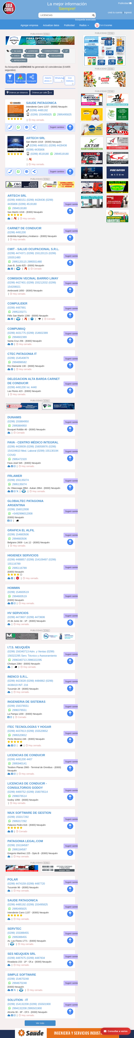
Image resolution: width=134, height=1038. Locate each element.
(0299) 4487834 (35, 958)
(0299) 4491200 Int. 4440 (22, 387)
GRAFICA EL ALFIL (20, 530)
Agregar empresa (29, 25)
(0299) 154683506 (18, 534)
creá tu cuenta (115, 12)
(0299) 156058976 (37, 446)
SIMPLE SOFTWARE (21, 974)
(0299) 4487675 (16, 958)
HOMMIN (13, 588)
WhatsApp (59, 79)
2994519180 (61, 153)
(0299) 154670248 (18, 978)
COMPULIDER (17, 303)
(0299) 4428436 (58, 145)
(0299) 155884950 (18, 421)
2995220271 (19, 311)
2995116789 (19, 568)
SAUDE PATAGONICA (41, 103)
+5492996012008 (22, 513)
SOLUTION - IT (17, 1000)
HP (66, 51)
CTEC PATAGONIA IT (22, 353)
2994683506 (19, 538)
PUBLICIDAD (40, 34)
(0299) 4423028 (16, 680)
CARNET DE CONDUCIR (24, 228)
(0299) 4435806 (35, 149)
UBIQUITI (30, 56)
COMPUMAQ (16, 328)
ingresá (128, 12)
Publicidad (125, 3)
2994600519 (19, 596)
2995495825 (64, 114)
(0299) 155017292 (18, 817)
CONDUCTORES (51, 51)
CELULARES (56, 56)
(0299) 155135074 (18, 480)
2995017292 (19, 821)
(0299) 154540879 (18, 358)
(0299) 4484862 (35, 680)
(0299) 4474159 (16, 883)
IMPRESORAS (20, 60)
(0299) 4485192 (38, 110)
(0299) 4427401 (16, 282)
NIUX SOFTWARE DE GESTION (29, 812)
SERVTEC (14, 928)
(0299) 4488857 (16, 559)
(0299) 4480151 (38, 145)
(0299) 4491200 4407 (19, 759)
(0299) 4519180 (39, 153)
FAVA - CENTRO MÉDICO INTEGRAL (32, 442)
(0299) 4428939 (16, 446)
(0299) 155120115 (37, 253)
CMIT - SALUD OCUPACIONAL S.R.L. (33, 249)
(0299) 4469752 (16, 791)
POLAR (12, 879)
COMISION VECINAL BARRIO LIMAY (32, 278)
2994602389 (19, 337)
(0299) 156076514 (37, 791)
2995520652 (19, 735)
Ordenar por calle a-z (42, 92)
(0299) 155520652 (37, 731)
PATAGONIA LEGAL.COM (25, 841)
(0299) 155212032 (37, 282)
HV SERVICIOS (17, 613)
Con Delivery (70, 81)
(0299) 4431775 (16, 333)
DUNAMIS (14, 417)
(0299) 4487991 (16, 307)
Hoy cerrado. (37, 120)
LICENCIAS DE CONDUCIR (26, 755)
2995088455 (19, 937)
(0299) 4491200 (16, 232)
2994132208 (19, 1008)
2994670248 (19, 983)
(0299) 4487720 (35, 883)
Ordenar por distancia (17, 92)
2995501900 (34, 1008)
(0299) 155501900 (40, 1004)
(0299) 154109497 (37, 559)
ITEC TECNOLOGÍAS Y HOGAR (29, 726)
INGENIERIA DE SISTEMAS (26, 701)
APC (43, 56)
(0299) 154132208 (18, 1004)
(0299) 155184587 (18, 845)
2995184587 (19, 849)
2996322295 (34, 660)
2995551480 (34, 261)
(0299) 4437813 (16, 731)
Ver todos (17, 51)
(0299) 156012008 (18, 509)
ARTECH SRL (35, 138)
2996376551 (19, 710)
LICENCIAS (33, 51)
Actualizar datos (51, 25)
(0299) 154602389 (37, 333)
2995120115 (19, 261)
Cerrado (36, 268)
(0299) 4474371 (16, 253)
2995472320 (19, 459)
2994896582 (19, 362)
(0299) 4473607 (16, 617)
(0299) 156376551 (18, 706)
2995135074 (19, 484)
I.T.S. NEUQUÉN (18, 647)
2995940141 (19, 763)
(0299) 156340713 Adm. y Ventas (27, 651)
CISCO (16, 56)
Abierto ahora (48, 79)
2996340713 (19, 660)
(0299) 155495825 (41, 114)
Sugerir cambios (57, 127)
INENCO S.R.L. (17, 676)
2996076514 (19, 796)
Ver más (40, 1023)
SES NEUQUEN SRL (21, 953)
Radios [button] (84, 25)
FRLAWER (14, 476)
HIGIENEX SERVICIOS (22, 555)
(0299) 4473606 (35, 617)
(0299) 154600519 (18, 592)
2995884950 (19, 425)
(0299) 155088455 (18, 932)
